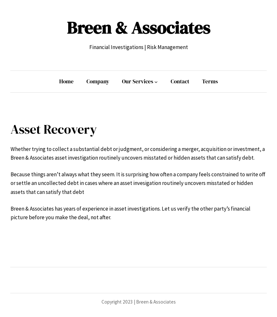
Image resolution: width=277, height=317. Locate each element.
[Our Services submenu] (156, 81)
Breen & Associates (138, 27)
